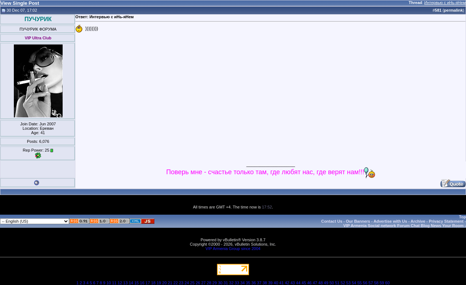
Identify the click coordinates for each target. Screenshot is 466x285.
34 (242, 283)
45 (303, 283)
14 (131, 283)
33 (237, 283)
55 (359, 283)
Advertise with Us (390, 221)
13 (125, 283)
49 (326, 283)
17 (148, 283)
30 (220, 283)
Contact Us (331, 221)
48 (320, 283)
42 (287, 283)
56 (365, 283)
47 (315, 283)
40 (276, 283)
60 (387, 283)
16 (142, 283)
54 (354, 283)
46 (309, 283)
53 (348, 283)
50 (331, 283)
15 (136, 283)
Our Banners (358, 221)
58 (376, 283)
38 (264, 283)
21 (170, 283)
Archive (418, 221)
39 (270, 283)
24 (187, 283)
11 (114, 283)
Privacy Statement (446, 221)
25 (192, 283)
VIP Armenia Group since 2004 (233, 248)
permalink (453, 10)
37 (259, 283)
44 (298, 283)
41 (281, 283)
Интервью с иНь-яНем (445, 2)
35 (248, 283)
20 (164, 283)
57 (370, 283)
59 (382, 283)
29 (214, 283)
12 (120, 283)
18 (153, 283)
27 (203, 283)
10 (108, 283)
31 (226, 283)
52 (343, 283)
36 (254, 283)
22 (175, 283)
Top (462, 217)
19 (159, 283)
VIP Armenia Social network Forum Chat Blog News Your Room (403, 225)
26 (198, 283)
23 (181, 283)
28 (209, 283)
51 (337, 283)
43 (293, 283)
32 (231, 283)
